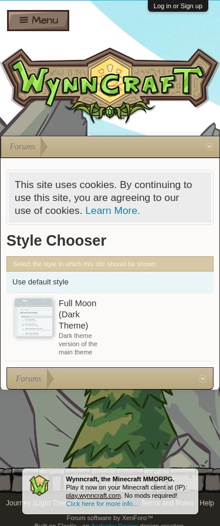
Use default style (40, 281)
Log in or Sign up (178, 5)
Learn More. (112, 210)
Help (206, 503)
